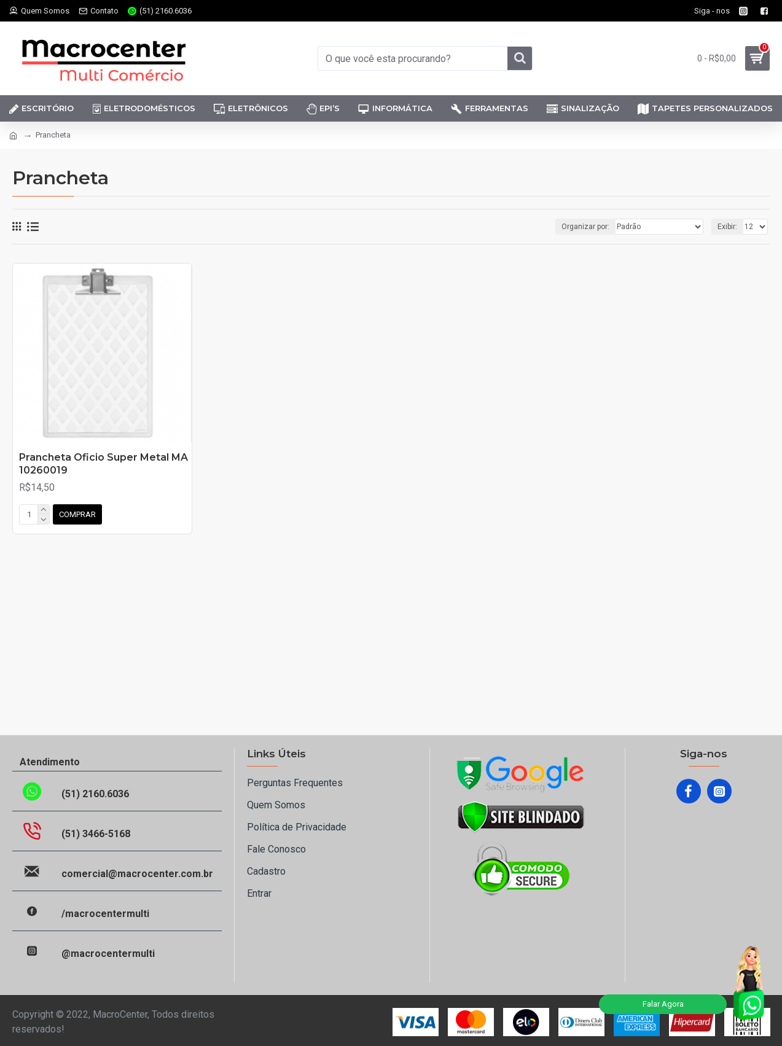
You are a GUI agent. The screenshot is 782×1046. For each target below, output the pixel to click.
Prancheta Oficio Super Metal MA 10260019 (103, 463)
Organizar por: (585, 226)
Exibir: (727, 226)
